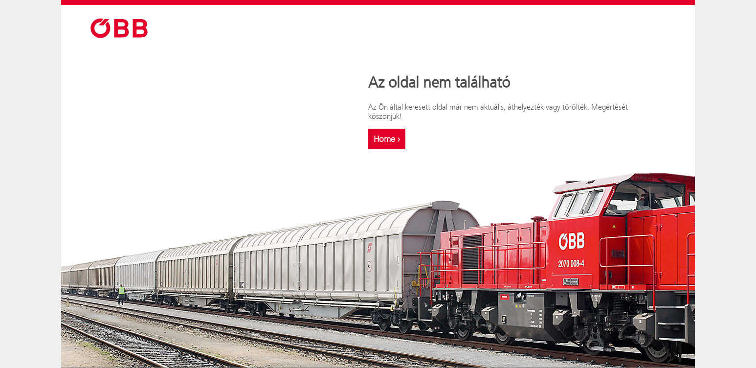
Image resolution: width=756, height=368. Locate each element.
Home (387, 139)
